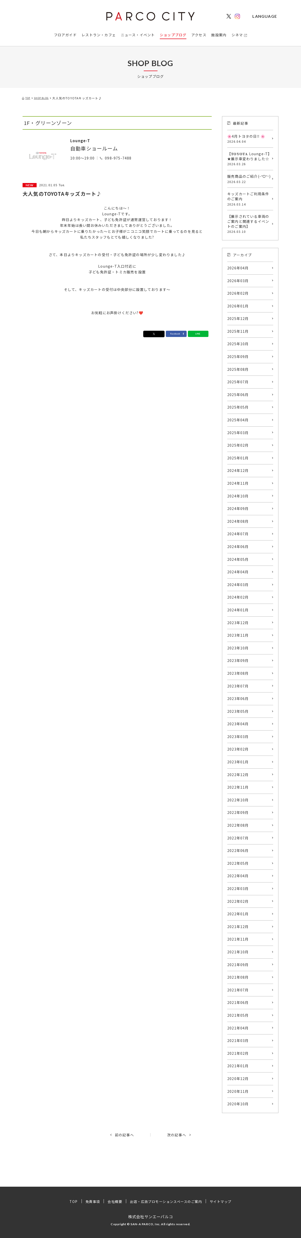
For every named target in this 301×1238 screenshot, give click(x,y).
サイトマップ (225, 1201)
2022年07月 (238, 837)
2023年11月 (238, 635)
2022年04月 (238, 875)
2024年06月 (238, 546)
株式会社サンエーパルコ (150, 1216)
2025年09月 (238, 356)
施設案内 (219, 34)
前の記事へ (124, 1135)
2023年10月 (238, 647)
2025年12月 (238, 318)
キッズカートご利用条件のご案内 (249, 198)
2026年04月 (238, 267)
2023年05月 (238, 711)
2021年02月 (238, 1053)
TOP (68, 1201)
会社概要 (112, 1201)
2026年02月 (238, 293)
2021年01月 (238, 1065)
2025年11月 (238, 331)
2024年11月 (238, 483)
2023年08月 (238, 673)
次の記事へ (176, 1135)
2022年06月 (238, 850)
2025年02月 (238, 445)
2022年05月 (238, 863)
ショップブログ (173, 34)
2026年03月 (238, 280)
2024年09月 (238, 508)
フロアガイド (65, 34)
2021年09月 (238, 964)
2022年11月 (238, 787)
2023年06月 (238, 698)
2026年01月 (238, 305)
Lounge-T (83, 140)
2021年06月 (238, 1002)
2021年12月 (238, 926)
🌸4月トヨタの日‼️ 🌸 (249, 139)
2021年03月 (238, 1040)
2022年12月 (238, 774)
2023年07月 (238, 685)
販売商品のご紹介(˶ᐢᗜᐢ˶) (249, 179)
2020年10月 (238, 1103)
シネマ (237, 34)
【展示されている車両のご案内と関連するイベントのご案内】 (249, 224)
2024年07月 (238, 533)
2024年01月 (238, 609)
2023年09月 (238, 660)
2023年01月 (238, 761)
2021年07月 (238, 989)
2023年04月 (238, 723)
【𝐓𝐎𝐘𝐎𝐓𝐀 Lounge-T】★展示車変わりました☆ (249, 158)
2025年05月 (238, 407)
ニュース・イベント (138, 34)
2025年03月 (238, 432)
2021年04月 (238, 1027)
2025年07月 (238, 381)
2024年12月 (238, 470)
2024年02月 (238, 597)
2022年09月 (238, 812)
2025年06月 (238, 394)
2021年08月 (238, 977)
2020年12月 (238, 1078)
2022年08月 (238, 825)
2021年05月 (238, 1015)
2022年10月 (238, 799)
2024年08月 (238, 521)
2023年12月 (238, 622)
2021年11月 (238, 939)
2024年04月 (238, 571)
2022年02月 (238, 901)
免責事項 (88, 1201)
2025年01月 (238, 457)
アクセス (198, 34)
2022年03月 (238, 888)
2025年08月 (238, 369)
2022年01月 (238, 913)
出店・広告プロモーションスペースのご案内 (166, 1201)
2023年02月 (238, 749)
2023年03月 (238, 736)
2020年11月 (238, 1091)
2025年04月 (238, 419)
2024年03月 (238, 584)
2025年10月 (238, 343)
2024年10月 (238, 495)
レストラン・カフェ (99, 34)
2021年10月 (238, 951)
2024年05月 (238, 559)
